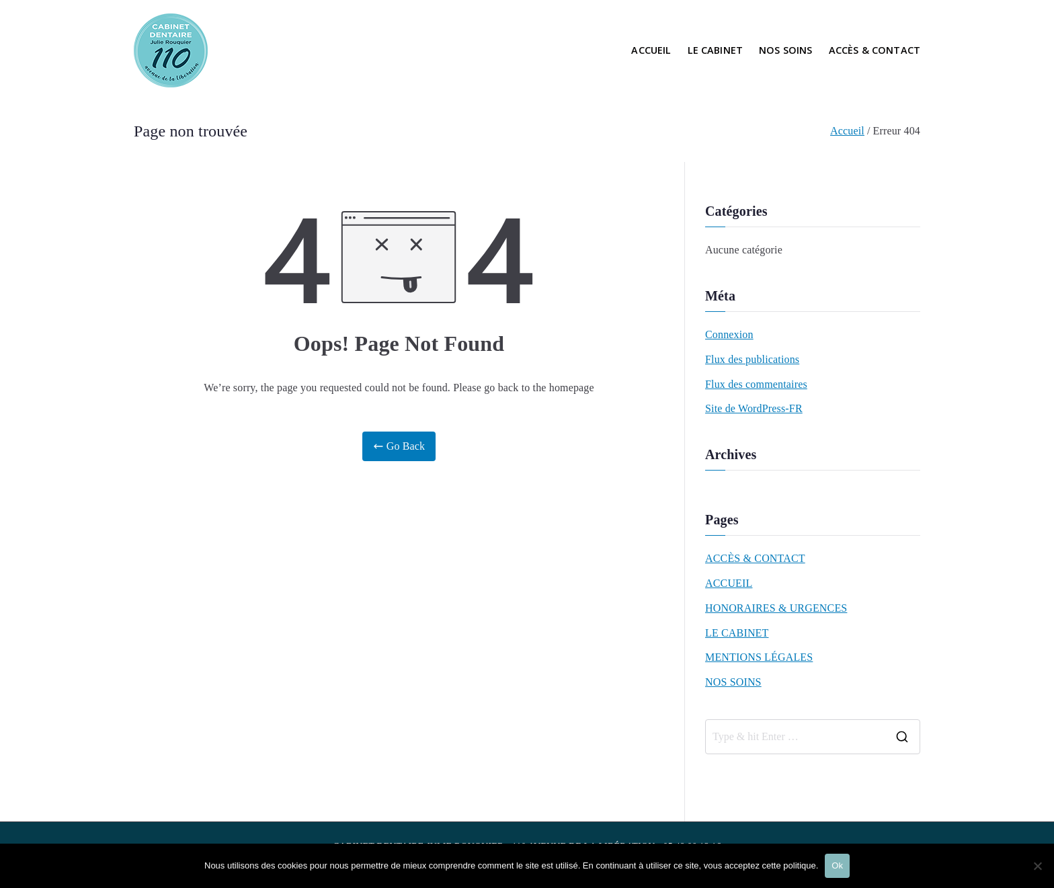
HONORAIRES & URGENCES (776, 608)
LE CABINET (715, 50)
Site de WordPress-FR (754, 408)
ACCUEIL (651, 50)
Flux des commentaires (756, 384)
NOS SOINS (785, 50)
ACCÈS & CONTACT (874, 50)
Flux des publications (752, 359)
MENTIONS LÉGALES (759, 657)
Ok (837, 865)
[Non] (1037, 866)
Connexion (729, 334)
